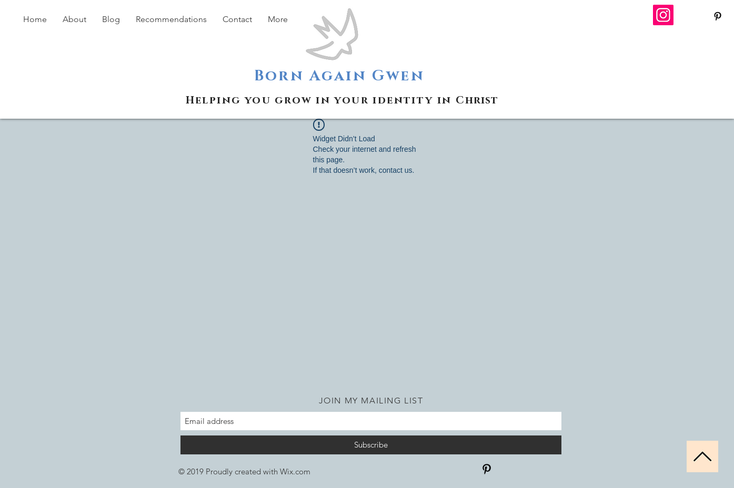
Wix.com (295, 471)
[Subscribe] (370, 444)
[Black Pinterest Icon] (717, 16)
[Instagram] (663, 15)
